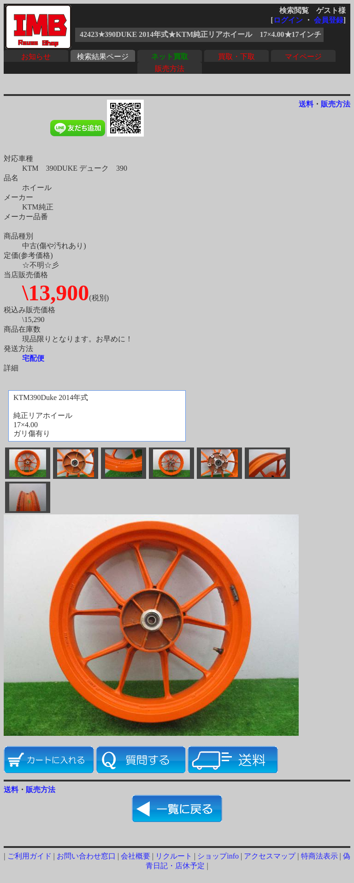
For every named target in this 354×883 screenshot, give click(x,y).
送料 (306, 104)
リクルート (173, 856)
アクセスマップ (269, 856)
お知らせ (36, 56)
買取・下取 (236, 56)
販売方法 (169, 68)
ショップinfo (218, 856)
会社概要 (135, 856)
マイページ (303, 56)
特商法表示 (319, 856)
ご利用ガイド (29, 856)
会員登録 (328, 20)
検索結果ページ (103, 56)
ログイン (288, 20)
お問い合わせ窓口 (86, 856)
